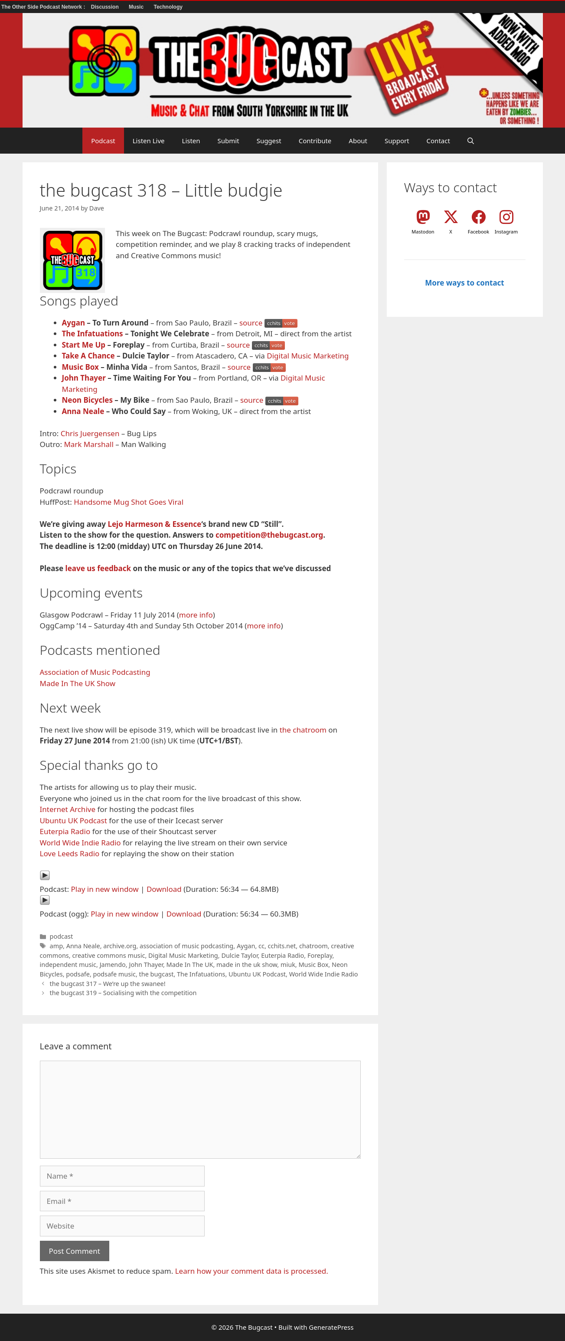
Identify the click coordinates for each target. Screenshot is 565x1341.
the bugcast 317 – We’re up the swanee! (108, 983)
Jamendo (113, 964)
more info (196, 615)
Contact (438, 140)
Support (397, 140)
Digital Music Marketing (308, 356)
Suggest (269, 140)
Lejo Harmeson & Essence (154, 524)
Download (164, 889)
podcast (61, 936)
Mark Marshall (88, 444)
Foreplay (320, 955)
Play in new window (104, 889)
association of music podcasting (186, 946)
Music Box (80, 367)
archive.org (119, 946)
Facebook (478, 231)
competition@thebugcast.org (269, 535)
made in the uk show (246, 964)
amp (56, 946)
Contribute (315, 140)
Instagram (506, 231)
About (358, 140)
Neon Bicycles (87, 400)
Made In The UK (190, 964)
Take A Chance (88, 356)
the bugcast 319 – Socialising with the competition (123, 993)
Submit (228, 140)
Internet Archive (68, 809)
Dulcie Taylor (239, 955)
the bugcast (156, 974)
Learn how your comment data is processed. (251, 1271)
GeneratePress (331, 1327)
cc (261, 946)
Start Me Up (84, 345)
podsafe (78, 974)
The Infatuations (92, 334)
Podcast (103, 140)
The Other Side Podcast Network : (44, 7)
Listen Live (149, 140)
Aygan (73, 323)
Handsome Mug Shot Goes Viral (128, 502)
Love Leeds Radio (70, 853)
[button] (471, 141)
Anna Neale (83, 411)
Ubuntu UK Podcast (73, 820)
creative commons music (108, 955)
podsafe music (114, 974)
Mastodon (423, 231)
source (250, 323)
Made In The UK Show (78, 683)
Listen (191, 140)
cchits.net (282, 946)
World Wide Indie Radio (80, 843)
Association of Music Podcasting (95, 672)
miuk (288, 964)
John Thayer (84, 378)
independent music (68, 964)
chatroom (313, 946)
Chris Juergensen (90, 433)
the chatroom (303, 730)
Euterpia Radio (65, 831)
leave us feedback (98, 568)
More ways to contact (464, 283)
